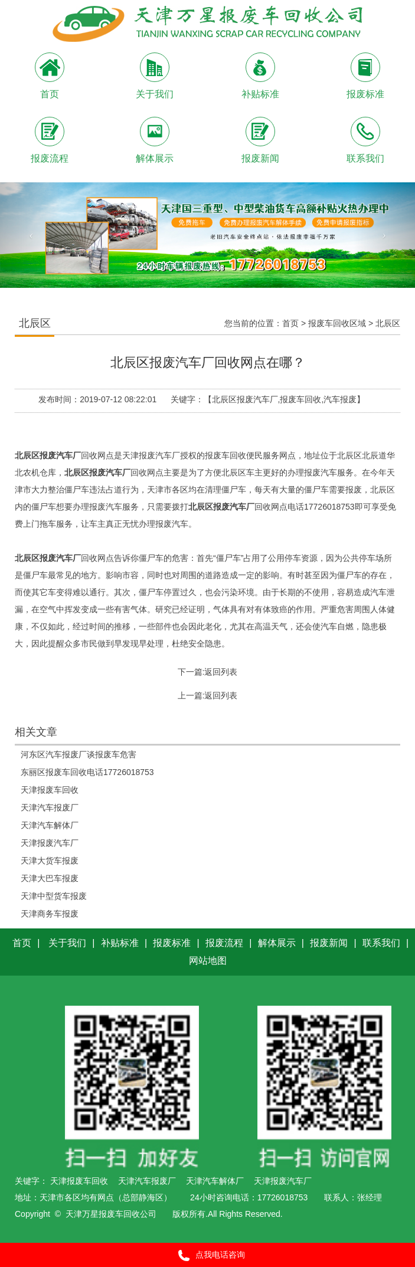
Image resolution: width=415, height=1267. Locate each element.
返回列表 (220, 672)
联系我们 (381, 943)
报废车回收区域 (337, 323)
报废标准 (172, 943)
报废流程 (224, 943)
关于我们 (67, 943)
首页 (290, 323)
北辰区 (387, 323)
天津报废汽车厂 (50, 843)
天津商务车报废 (50, 913)
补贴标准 (120, 943)
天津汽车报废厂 (50, 807)
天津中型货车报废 (54, 896)
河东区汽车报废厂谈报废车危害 (78, 754)
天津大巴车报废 (50, 878)
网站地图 (208, 961)
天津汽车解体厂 (50, 825)
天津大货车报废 (50, 860)
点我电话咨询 (207, 1255)
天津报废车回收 (50, 790)
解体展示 (277, 943)
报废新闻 (329, 943)
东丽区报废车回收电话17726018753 (87, 772)
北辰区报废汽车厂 (48, 455)
